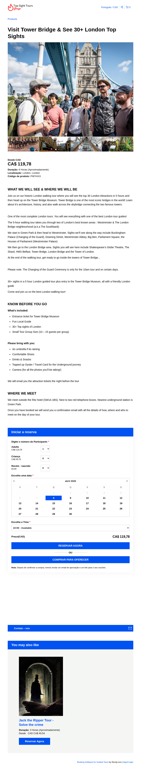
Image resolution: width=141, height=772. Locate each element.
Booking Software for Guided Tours (93, 762)
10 (87, 498)
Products (12, 19)
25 (104, 508)
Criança (26, 458)
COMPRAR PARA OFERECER (70, 559)
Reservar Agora (70, 545)
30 (70, 514)
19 (121, 503)
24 (87, 508)
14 (36, 503)
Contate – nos (22, 628)
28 (36, 514)
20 (20, 508)
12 (121, 498)
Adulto (26, 448)
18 (104, 503)
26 (121, 508)
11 (104, 498)
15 (53, 503)
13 (20, 503)
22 (53, 508)
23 (70, 508)
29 (53, 514)
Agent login (128, 762)
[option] (23, 144)
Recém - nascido (26, 467)
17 (87, 503)
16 (70, 503)
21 (36, 508)
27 (20, 514)
